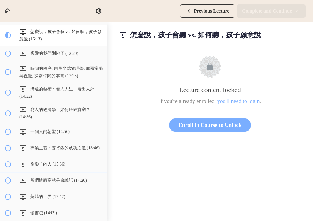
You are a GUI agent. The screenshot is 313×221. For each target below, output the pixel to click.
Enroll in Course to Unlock (210, 125)
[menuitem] (99, 11)
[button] (7, 11)
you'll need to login (238, 101)
